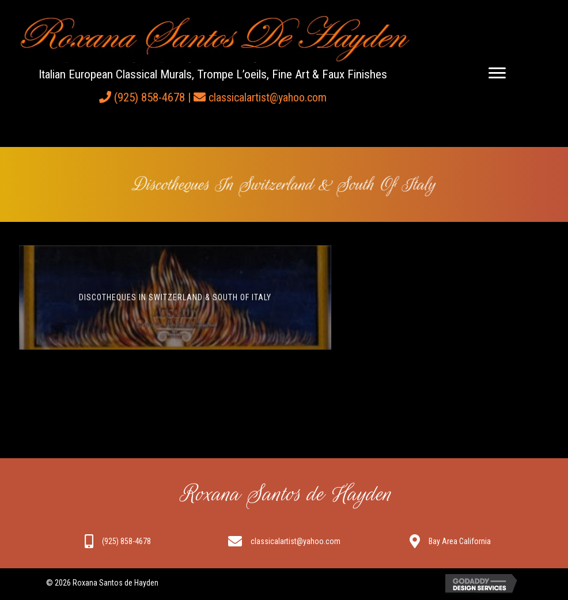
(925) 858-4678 (149, 97)
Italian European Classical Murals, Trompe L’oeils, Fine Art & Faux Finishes (213, 74)
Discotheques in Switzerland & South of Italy (175, 300)
